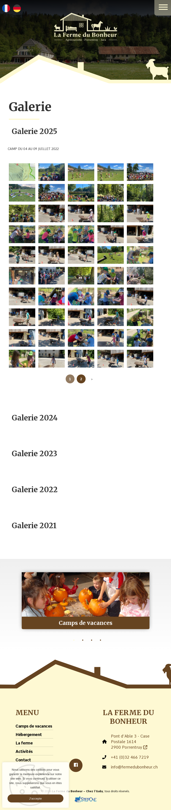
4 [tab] (100, 640)
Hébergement (29, 734)
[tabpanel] (85, 600)
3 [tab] (91, 640)
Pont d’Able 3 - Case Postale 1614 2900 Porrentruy (130, 742)
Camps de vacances (34, 726)
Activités (24, 751)
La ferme (24, 743)
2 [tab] (83, 640)
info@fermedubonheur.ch (134, 767)
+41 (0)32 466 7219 (130, 757)
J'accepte (35, 798)
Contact (23, 760)
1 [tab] (74, 640)
